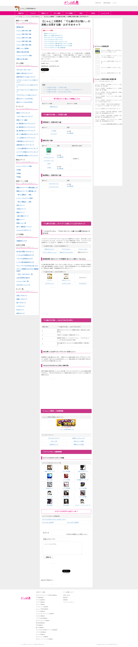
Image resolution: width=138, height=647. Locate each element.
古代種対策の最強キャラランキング (27, 155)
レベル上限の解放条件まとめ (25, 262)
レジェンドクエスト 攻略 (24, 55)
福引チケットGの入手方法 (24, 102)
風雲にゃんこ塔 (21, 223)
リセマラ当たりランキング (24, 116)
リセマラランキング (53, 438)
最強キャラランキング (50, 33)
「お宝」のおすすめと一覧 (24, 274)
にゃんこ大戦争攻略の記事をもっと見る (112, 124)
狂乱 (81, 13)
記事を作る (98, 3)
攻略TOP (21, 13)
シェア (43, 72)
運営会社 (65, 597)
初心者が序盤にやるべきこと (25, 251)
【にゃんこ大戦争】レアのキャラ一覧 (110, 67)
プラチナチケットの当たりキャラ (26, 95)
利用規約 (69, 534)
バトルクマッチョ (54, 186)
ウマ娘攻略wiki (40, 597)
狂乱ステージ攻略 (79, 441)
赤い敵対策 (60, 168)
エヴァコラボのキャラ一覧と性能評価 (54, 47)
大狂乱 (93, 13)
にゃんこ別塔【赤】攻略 (23, 30)
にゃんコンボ (105, 13)
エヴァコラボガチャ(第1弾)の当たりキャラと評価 (58, 43)
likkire (47, 63)
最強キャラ (45, 13)
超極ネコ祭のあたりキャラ (24, 73)
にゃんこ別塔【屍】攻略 (23, 45)
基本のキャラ (20, 313)
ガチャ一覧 (54, 441)
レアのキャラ (20, 306)
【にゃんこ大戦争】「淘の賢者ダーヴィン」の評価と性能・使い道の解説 (108, 89)
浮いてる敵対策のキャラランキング (27, 134)
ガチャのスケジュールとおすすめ (53, 37)
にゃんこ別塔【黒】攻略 (23, 41)
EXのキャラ (20, 310)
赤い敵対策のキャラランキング (25, 127)
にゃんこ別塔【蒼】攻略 (23, 34)
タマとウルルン (66, 249)
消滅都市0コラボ (21, 241)
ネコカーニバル (66, 283)
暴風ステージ (20, 212)
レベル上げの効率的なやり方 (25, 255)
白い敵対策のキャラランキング (25, 123)
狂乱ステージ (20, 205)
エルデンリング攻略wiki (42, 636)
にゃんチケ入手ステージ (23, 230)
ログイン (115, 3)
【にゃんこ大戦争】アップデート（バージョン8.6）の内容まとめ (111, 56)
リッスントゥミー (49, 157)
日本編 (18, 170)
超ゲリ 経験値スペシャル (24, 226)
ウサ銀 (49, 167)
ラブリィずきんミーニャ (50, 252)
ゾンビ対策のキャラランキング (25, 138)
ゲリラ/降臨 (68, 13)
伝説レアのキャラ (21, 295)
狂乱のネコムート (50, 249)
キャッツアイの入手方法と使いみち (27, 266)
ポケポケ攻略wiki (40, 616)
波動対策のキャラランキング (25, 145)
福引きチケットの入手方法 (24, 98)
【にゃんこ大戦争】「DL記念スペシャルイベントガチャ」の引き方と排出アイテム (108, 101)
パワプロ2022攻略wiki (41, 618)
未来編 (18, 173)
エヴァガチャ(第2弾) (73, 522)
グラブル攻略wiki (40, 599)
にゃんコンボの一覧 (22, 281)
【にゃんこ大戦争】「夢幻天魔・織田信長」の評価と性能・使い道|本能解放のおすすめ (108, 112)
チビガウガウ (83, 283)
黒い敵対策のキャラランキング (25, 130)
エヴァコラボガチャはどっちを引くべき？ (56, 41)
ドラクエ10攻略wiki (41, 632)
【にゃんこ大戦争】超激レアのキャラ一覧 (111, 62)
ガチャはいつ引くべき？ (23, 70)
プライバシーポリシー (69, 602)
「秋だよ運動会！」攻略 (23, 202)
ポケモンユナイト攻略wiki (42, 620)
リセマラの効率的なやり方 (24, 258)
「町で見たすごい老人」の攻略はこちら (66, 99)
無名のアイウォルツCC (66, 252)
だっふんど (54, 133)
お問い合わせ (66, 595)
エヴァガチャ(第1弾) (48, 522)
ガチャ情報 (57, 13)
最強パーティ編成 (21, 120)
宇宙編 (18, 177)
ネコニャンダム (82, 249)
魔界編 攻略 (20, 27)
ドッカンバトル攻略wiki (42, 606)
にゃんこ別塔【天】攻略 (23, 38)
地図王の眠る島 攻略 (22, 52)
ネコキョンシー (49, 283)
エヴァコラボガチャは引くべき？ (53, 39)
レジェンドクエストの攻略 (24, 198)
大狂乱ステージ (53, 444)
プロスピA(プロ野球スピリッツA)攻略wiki (46, 629)
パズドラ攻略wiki (40, 602)
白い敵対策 (70, 133)
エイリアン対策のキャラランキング (27, 152)
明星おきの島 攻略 (22, 59)
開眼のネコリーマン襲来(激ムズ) (26, 191)
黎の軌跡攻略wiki (40, 623)
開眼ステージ (20, 219)
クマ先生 (53, 130)
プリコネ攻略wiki (40, 611)
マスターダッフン (54, 183)
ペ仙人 (49, 163)
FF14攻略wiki (39, 625)
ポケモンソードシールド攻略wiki (44, 639)
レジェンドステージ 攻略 (24, 166)
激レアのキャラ (21, 302)
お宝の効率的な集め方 (23, 278)
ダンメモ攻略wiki (40, 634)
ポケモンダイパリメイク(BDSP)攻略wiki (46, 595)
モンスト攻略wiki (40, 604)
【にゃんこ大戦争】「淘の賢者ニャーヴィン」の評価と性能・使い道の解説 (108, 85)
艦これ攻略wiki (40, 627)
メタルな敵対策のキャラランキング (27, 148)
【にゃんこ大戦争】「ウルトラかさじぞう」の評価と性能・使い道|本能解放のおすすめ (108, 120)
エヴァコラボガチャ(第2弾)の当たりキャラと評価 (58, 45)
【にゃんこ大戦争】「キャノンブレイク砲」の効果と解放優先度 (108, 97)
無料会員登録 (107, 3)
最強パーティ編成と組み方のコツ (53, 35)
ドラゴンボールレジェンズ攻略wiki (45, 613)
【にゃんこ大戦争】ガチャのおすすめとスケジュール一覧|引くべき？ (111, 51)
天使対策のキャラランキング (25, 141)
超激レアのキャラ (21, 299)
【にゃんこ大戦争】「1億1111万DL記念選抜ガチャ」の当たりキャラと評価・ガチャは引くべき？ (107, 104)
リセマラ (33, 13)
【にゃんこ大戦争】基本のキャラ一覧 (110, 73)
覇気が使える (54, 106)
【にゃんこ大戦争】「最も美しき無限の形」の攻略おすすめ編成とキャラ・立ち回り (108, 93)
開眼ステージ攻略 (79, 444)
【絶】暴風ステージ (22, 216)
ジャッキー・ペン (49, 160)
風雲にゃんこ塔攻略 (22, 48)
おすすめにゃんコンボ (23, 285)
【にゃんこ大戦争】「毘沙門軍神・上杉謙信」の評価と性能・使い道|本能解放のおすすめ (108, 116)
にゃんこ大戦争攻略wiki (42, 609)
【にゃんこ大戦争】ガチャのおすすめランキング (107, 108)
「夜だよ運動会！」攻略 (23, 194)
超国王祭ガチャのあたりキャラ (25, 77)
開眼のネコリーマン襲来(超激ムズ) (26, 187)
